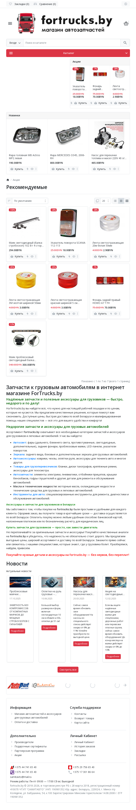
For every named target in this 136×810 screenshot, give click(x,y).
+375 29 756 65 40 (81, 767)
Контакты (80, 714)
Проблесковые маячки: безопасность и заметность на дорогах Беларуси (19, 593)
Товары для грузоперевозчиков (35, 466)
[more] (36, 169)
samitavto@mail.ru (21, 777)
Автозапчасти (23, 474)
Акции (18, 755)
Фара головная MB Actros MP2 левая (24, 157)
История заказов (84, 746)
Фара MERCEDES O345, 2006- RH (67, 157)
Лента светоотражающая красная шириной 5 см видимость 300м (66, 302)
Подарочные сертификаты (31, 746)
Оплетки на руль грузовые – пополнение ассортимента (51, 593)
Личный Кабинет (84, 742)
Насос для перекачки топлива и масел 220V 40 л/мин (107, 157)
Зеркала (18, 454)
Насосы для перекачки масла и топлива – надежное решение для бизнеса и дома (83, 593)
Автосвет (19, 442)
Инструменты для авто (29, 494)
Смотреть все (68, 669)
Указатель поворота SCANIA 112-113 (80, 88)
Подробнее (17, 630)
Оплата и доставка (26, 722)
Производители (24, 742)
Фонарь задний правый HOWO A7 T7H (98, 88)
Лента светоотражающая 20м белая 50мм (119, 88)
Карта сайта (81, 722)
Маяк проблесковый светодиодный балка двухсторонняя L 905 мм (23, 359)
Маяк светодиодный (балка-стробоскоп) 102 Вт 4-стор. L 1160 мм (26, 244)
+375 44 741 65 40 (23, 767)
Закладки (79, 750)
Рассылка (80, 755)
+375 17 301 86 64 (81, 772)
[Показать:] (105, 201)
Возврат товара (84, 718)
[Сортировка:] (30, 201)
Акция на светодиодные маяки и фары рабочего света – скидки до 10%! (115, 593)
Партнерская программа (29, 750)
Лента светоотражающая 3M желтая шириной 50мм (25, 302)
